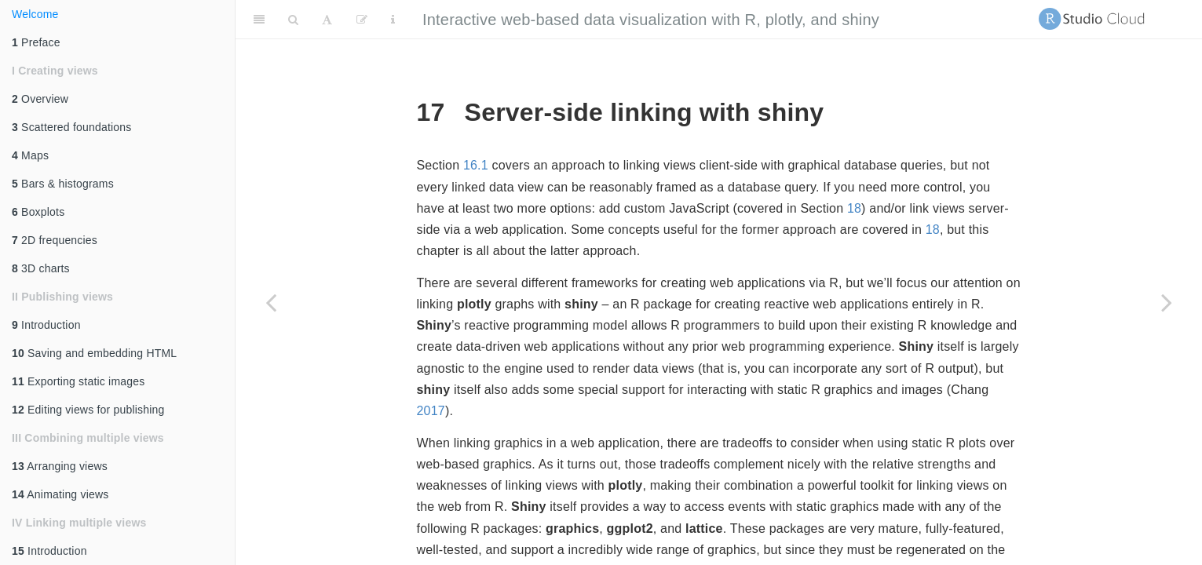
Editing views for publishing (88, 409)
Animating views (60, 494)
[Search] (293, 19)
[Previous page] (271, 302)
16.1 (475, 165)
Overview (40, 99)
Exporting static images (78, 381)
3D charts (41, 268)
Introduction (46, 325)
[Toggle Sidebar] (259, 19)
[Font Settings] (327, 19)
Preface (36, 42)
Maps (30, 155)
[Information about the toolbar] (393, 19)
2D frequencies (54, 240)
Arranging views (60, 466)
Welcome (35, 14)
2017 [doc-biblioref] (431, 410)
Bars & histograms (63, 183)
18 (854, 208)
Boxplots (38, 212)
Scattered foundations (72, 127)
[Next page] (1166, 302)
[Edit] (362, 19)
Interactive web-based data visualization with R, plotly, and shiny (650, 19)
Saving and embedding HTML (94, 353)
